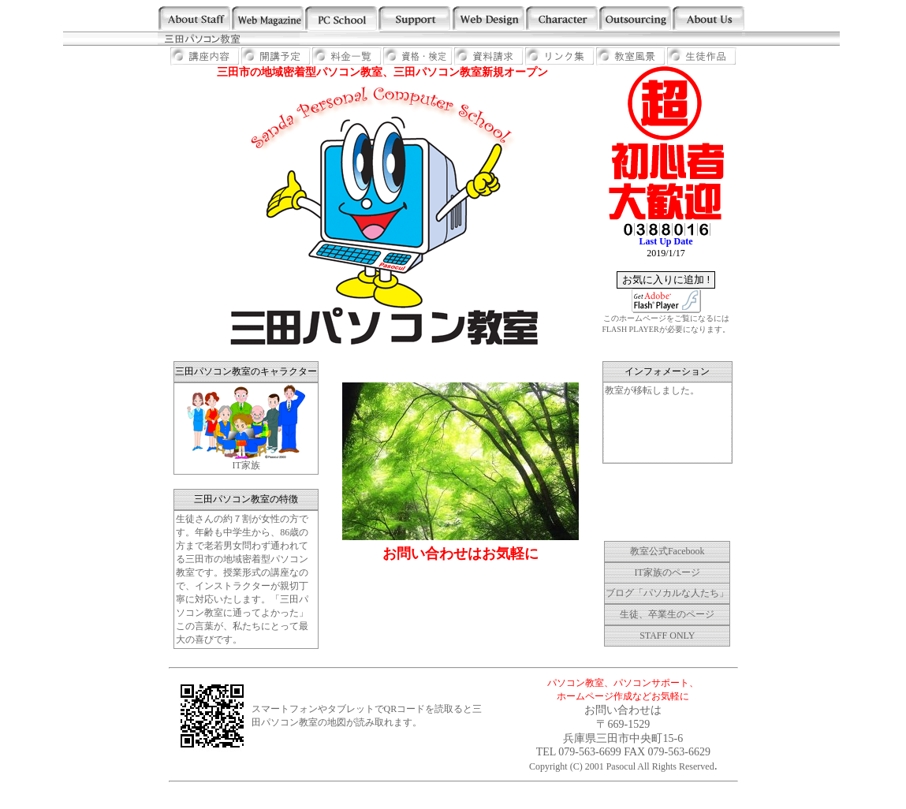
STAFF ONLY (667, 635)
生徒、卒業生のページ (667, 614)
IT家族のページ (667, 572)
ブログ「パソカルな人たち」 (667, 592)
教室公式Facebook (667, 551)
